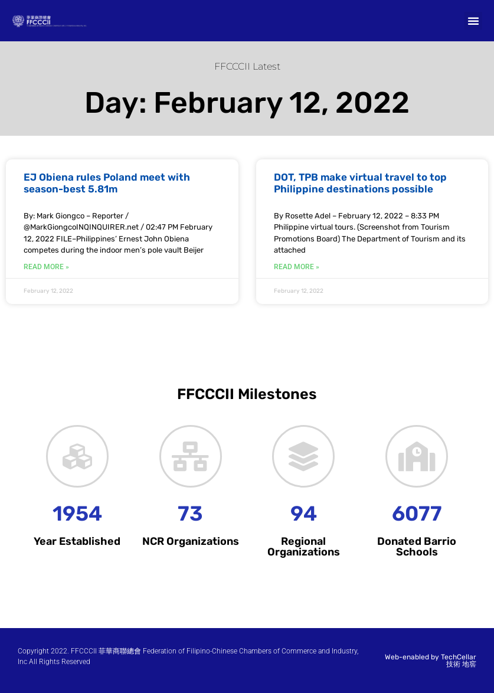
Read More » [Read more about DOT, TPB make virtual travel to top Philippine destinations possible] (296, 267)
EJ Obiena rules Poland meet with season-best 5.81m (107, 183)
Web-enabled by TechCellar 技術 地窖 (430, 660)
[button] (473, 21)
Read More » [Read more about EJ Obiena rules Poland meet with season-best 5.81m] (46, 267)
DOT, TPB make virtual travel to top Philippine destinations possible (360, 183)
